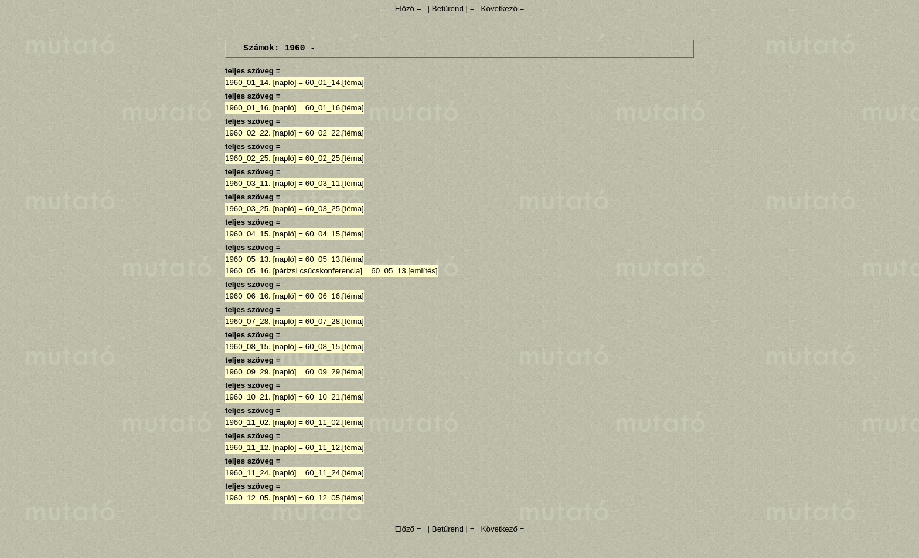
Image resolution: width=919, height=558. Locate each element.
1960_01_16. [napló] (261, 107)
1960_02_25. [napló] (261, 158)
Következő (499, 8)
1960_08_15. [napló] (261, 346)
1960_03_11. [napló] (261, 183)
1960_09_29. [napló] (261, 371)
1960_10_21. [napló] (261, 397)
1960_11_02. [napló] (261, 422)
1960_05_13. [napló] (261, 259)
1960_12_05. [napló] (261, 497)
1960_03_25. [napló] (261, 208)
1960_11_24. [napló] (261, 472)
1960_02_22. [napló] (261, 132)
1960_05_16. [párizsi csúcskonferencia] (293, 270)
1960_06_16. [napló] (261, 296)
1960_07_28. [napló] (261, 321)
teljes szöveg (249, 70)
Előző (406, 8)
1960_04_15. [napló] (261, 233)
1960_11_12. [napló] (261, 447)
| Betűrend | (448, 8)
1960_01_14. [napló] (261, 82)
